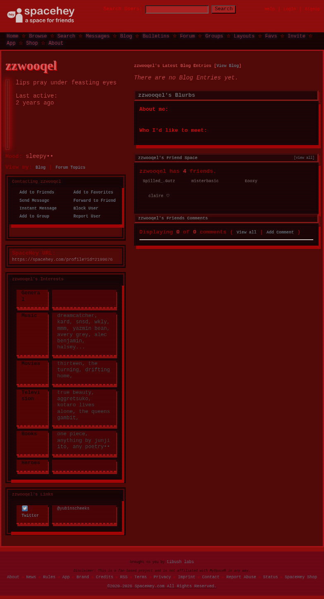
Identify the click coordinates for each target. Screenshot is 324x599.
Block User (83, 208)
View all (247, 231)
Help (270, 9)
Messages (98, 35)
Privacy (162, 577)
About (55, 42)
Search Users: (115, 9)
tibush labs (180, 561)
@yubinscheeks (73, 508)
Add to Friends (34, 192)
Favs (271, 35)
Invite (296, 35)
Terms (140, 577)
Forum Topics (70, 167)
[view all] (304, 157)
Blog (126, 35)
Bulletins (156, 35)
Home (13, 35)
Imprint (186, 577)
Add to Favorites (90, 192)
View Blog (227, 65)
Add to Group (31, 216)
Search (231, 9)
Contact (210, 577)
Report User (84, 216)
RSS (123, 577)
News (31, 577)
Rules (49, 577)
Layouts (244, 35)
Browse (38, 35)
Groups (214, 35)
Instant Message (35, 208)
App (11, 42)
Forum (187, 35)
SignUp (312, 9)
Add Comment (280, 231)
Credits (104, 577)
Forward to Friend (91, 200)
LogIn (289, 9)
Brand (83, 577)
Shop (32, 42)
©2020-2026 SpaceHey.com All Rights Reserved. (162, 586)
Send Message (31, 200)
